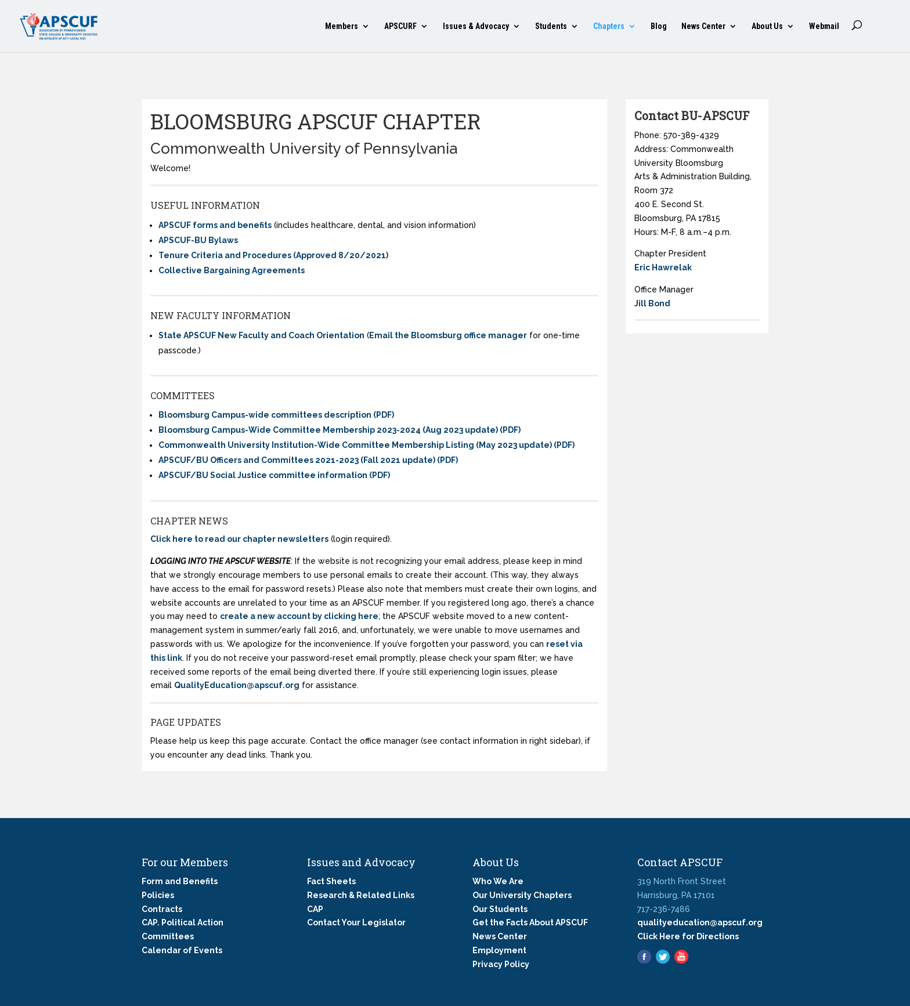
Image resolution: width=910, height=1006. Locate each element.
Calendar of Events (182, 950)
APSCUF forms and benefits (215, 225)
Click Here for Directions (688, 936)
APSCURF (400, 26)
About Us (767, 26)
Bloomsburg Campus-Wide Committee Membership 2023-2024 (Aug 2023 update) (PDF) (339, 430)
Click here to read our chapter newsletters (239, 539)
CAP (315, 909)
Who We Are (497, 881)
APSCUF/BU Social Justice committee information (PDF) (274, 475)
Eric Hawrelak (663, 267)
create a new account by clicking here (299, 616)
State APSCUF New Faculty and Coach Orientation (261, 335)
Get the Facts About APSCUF (530, 922)
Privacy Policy (500, 964)
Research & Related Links (360, 895)
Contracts (162, 909)
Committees (168, 936)
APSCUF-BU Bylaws (198, 240)
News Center (703, 26)
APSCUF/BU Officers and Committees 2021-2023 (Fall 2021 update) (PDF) (308, 460)
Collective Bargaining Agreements (231, 270)
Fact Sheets (331, 881)
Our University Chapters (522, 895)
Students (551, 26)
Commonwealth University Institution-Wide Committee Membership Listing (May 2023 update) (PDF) (366, 445)
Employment (499, 950)
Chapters (608, 26)
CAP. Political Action (182, 922)
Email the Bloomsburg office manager (448, 335)
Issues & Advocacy (476, 26)
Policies (158, 895)
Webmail (824, 26)
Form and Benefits (180, 881)
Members (341, 26)
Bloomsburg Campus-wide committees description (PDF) (276, 414)
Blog (659, 26)
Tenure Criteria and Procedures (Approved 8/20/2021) (273, 255)
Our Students (500, 909)
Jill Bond (652, 303)
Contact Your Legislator (356, 922)
